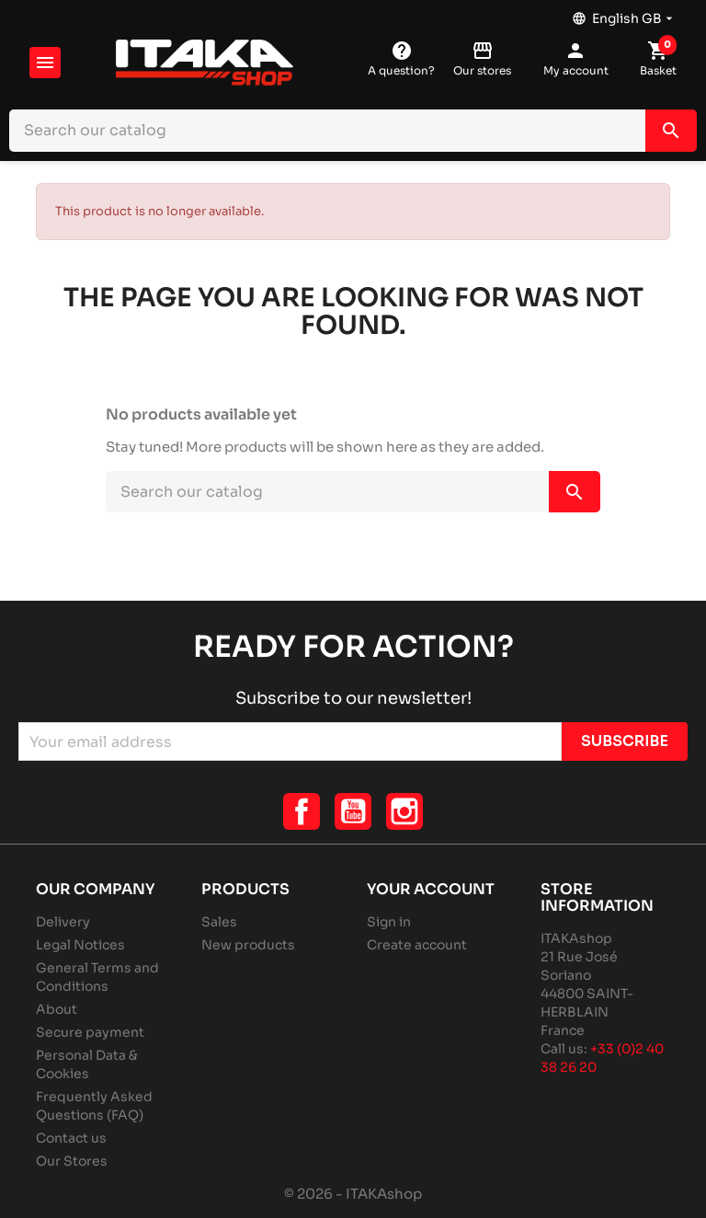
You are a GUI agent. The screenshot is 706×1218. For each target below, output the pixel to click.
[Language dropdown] (624, 14)
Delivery (63, 922)
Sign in (389, 922)
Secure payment (90, 1032)
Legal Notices (80, 944)
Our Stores (72, 1161)
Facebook (301, 811)
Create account (417, 944)
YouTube (353, 811)
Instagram (404, 811)
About (56, 1009)
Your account (431, 889)
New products (248, 944)
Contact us (71, 1138)
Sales (219, 922)
